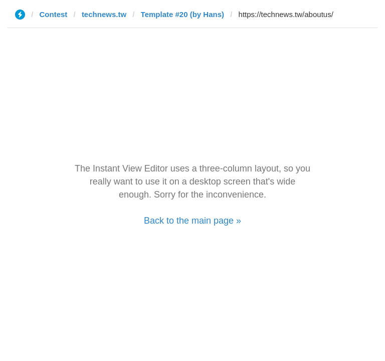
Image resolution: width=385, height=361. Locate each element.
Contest (54, 14)
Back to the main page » (192, 221)
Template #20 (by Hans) (182, 14)
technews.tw (104, 14)
